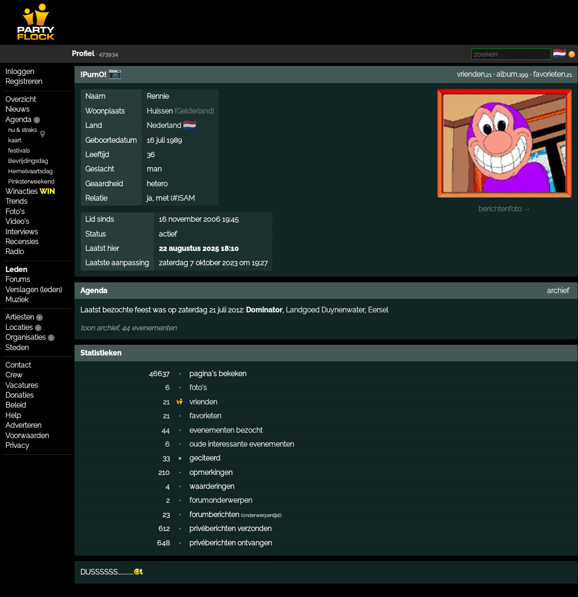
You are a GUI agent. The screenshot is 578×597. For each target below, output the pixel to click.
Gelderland (194, 111)
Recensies (22, 241)
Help (13, 415)
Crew (13, 375)
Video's (17, 221)
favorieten (549, 74)
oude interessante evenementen (241, 444)
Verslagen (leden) (33, 289)
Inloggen (19, 71)
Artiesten (19, 317)
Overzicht (20, 99)
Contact (18, 365)
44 (166, 430)
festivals (19, 150)
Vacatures (21, 385)
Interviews (21, 232)
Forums (17, 279)
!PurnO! (93, 74)
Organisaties (25, 337)
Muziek (16, 299)
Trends (16, 201)
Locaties (19, 327)
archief (558, 290)
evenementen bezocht (226, 430)
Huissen (160, 111)
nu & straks (22, 130)
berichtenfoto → (504, 209)
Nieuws (17, 109)
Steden (17, 347)
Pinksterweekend (31, 181)
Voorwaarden (27, 435)
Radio (14, 251)
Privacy (17, 445)
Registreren (23, 81)
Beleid (15, 405)
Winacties (30, 191)
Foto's (15, 211)
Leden (16, 269)
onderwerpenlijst (261, 515)
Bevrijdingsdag (28, 161)
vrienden (471, 74)
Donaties (19, 395)
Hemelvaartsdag (30, 171)
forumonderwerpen (220, 500)
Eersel (378, 310)
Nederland (164, 125)
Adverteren (23, 425)
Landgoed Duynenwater (325, 310)
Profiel (83, 53)
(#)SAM (183, 198)
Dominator (264, 310)
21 (166, 402)
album (506, 74)
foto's (198, 387)
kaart (14, 140)
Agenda (18, 119)
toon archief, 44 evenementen (128, 328)
